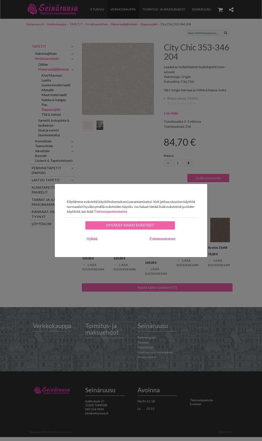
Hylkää (92, 239)
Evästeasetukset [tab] (162, 239)
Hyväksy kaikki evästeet (130, 225)
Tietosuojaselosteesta (110, 211)
